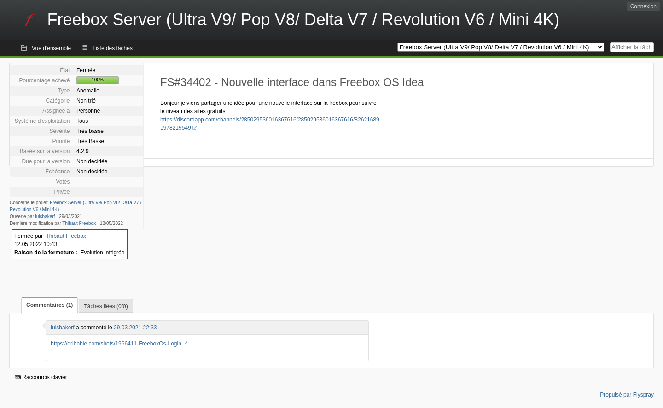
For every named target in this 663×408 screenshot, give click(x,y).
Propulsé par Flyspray (627, 394)
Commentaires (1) (49, 305)
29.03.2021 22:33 (135, 327)
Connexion (643, 6)
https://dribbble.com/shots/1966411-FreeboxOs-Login (116, 343)
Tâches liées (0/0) (106, 306)
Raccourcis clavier (41, 377)
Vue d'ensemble (51, 48)
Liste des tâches (113, 48)
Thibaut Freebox (79, 223)
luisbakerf (45, 216)
